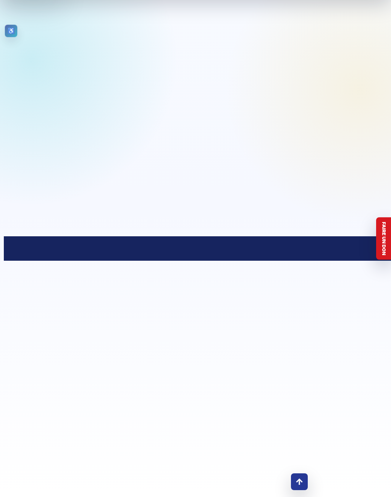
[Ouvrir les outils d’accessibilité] (11, 30)
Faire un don (384, 238)
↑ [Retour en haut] (299, 481)
